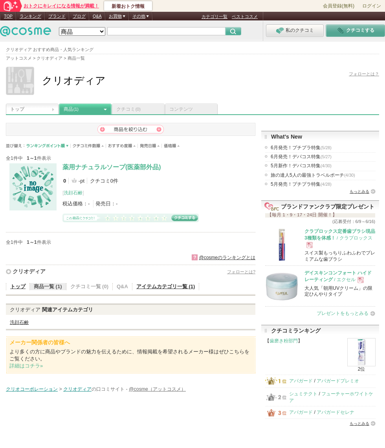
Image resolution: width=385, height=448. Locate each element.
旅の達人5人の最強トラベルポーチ (313, 175)
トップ (17, 109)
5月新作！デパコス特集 (301, 165)
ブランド (57, 16)
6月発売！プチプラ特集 (301, 147)
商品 (71, 109)
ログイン (371, 6)
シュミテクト (303, 394)
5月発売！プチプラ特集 (301, 184)
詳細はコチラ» (26, 366)
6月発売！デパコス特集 (301, 156)
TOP (8, 16)
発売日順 (150, 146)
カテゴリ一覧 (214, 16)
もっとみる (359, 191)
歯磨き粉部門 (284, 341)
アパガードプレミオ (338, 381)
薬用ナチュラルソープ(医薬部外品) (111, 167)
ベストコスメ (245, 16)
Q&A (97, 16)
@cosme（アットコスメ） (157, 389)
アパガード (301, 381)
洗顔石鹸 (73, 193)
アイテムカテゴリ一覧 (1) (165, 286)
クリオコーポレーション (32, 389)
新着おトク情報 (128, 6)
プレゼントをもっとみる (342, 313)
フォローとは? (241, 271)
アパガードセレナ (335, 412)
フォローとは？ (364, 73)
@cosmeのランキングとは (227, 257)
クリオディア (29, 271)
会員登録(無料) (338, 6)
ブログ (79, 16)
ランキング (30, 16)
